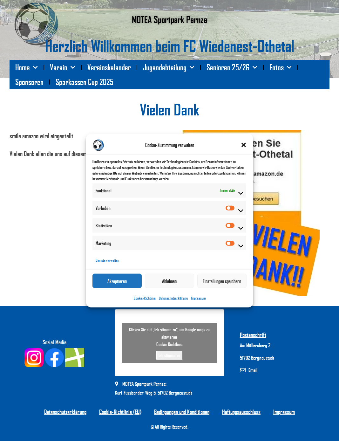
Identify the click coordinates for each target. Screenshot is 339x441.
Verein (62, 67)
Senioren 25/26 (232, 67)
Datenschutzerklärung (173, 300)
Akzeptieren (117, 283)
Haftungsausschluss (241, 411)
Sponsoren (29, 81)
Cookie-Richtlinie (145, 300)
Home (26, 67)
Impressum (198, 300)
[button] (244, 147)
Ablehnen (169, 283)
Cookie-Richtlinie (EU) (120, 411)
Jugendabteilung (168, 67)
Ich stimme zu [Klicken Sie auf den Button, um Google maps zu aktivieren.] (169, 355)
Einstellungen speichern (222, 283)
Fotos (280, 67)
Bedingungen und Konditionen (181, 411)
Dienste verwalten (107, 262)
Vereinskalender (109, 67)
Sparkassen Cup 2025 (84, 81)
